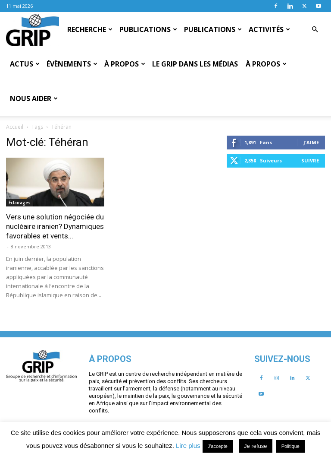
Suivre (89, 304)
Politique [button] (290, 446)
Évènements (72, 64)
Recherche (89, 29)
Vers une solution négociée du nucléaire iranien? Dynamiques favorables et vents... (116, 192)
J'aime (90, 285)
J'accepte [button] (218, 446)
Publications (148, 29)
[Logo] (32, 30)
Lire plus (188, 445)
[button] (314, 29)
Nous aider (34, 98)
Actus (25, 64)
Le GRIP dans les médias (195, 64)
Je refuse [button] (255, 446)
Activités (269, 29)
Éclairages (80, 168)
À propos (124, 64)
